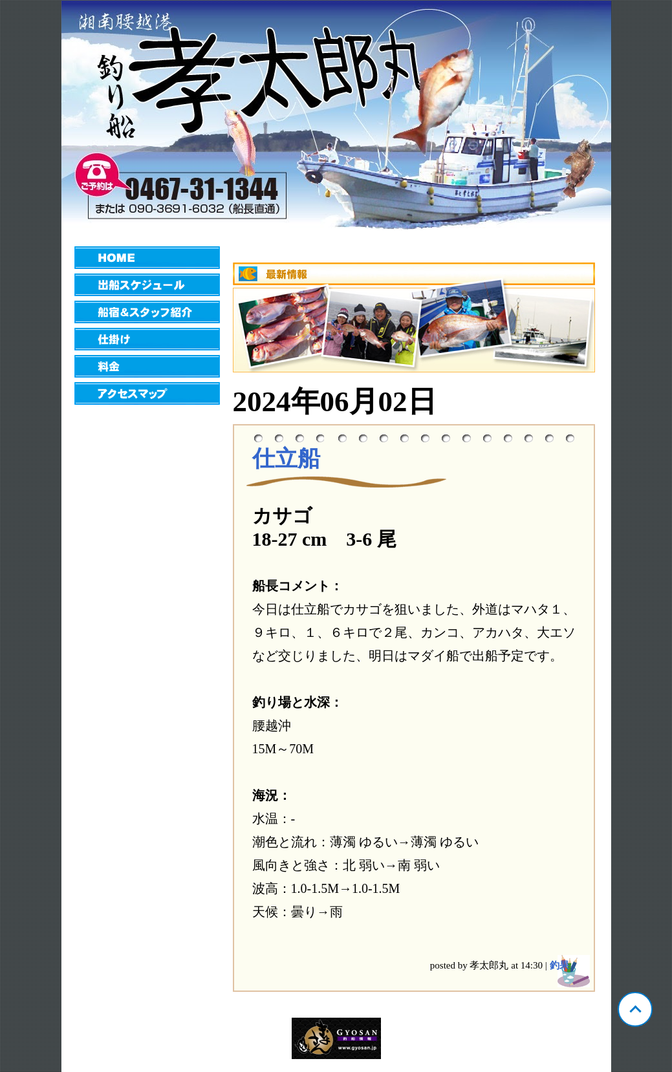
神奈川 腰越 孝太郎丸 (336, 115)
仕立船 (286, 458)
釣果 (559, 965)
